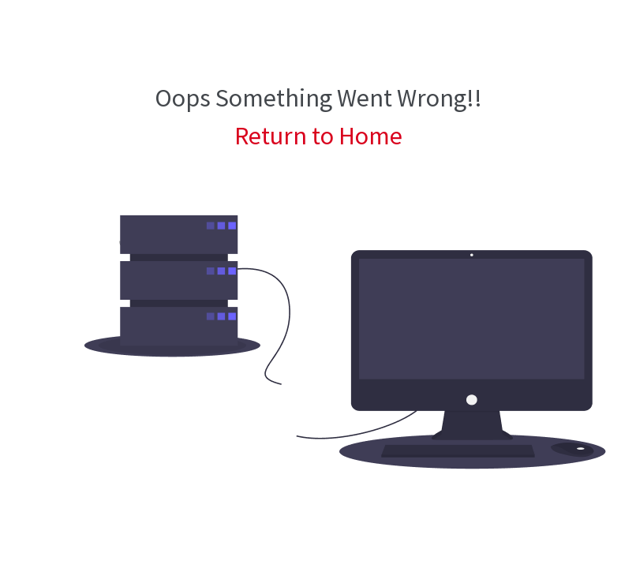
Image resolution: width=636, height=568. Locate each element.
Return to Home (318, 135)
